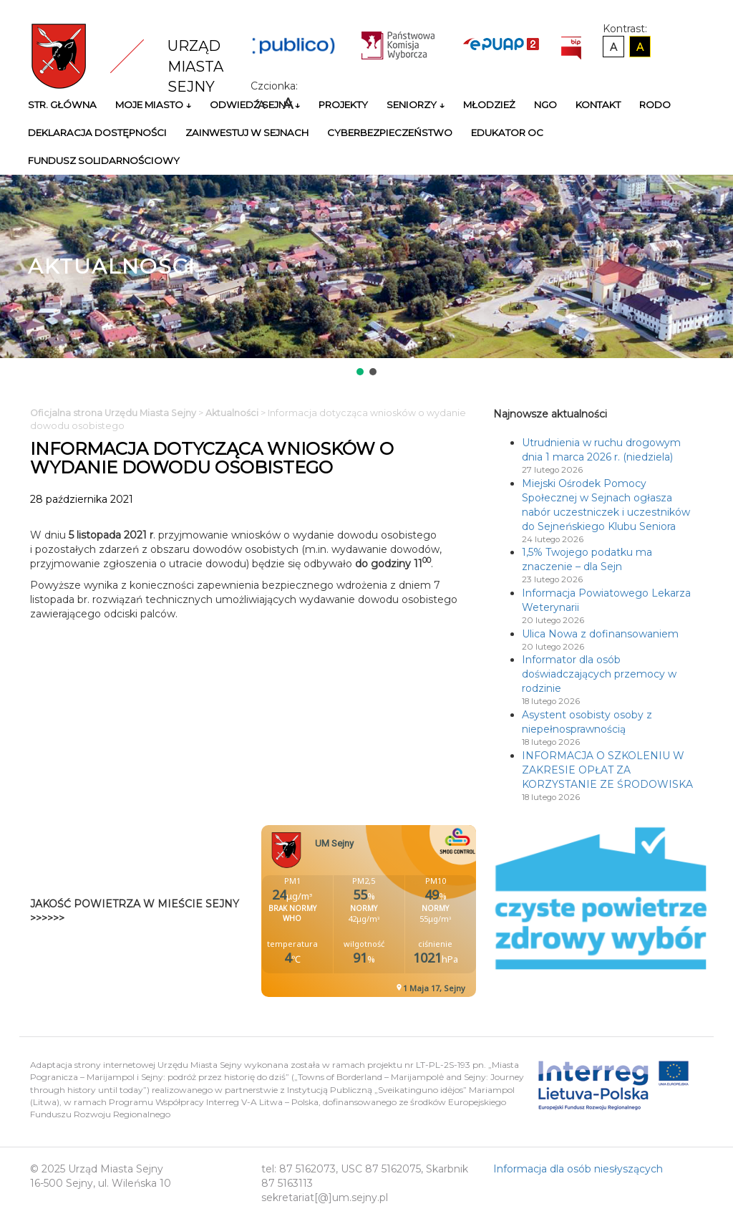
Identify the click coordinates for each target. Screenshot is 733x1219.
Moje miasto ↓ (153, 104)
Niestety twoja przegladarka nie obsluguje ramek (404, 911)
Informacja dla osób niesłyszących (578, 1168)
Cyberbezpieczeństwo (389, 132)
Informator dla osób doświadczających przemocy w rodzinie (599, 674)
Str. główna (62, 104)
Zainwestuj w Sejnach (247, 132)
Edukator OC (507, 132)
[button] (360, 371)
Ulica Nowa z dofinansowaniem (600, 633)
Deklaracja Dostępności (97, 132)
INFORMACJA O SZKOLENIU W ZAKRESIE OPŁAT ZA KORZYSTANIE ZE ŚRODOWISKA (607, 770)
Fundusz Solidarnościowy (104, 160)
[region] (366, 276)
